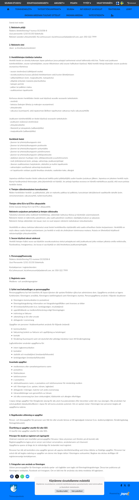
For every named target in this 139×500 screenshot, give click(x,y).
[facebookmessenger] (27, 476)
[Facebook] (120, 485)
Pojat (73, 3)
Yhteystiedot (96, 15)
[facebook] (12, 476)
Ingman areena (74, 15)
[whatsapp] (22, 476)
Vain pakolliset (77, 491)
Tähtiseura (114, 9)
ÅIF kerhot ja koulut (91, 9)
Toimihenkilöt (23, 9)
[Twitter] (124, 485)
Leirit (129, 9)
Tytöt (87, 3)
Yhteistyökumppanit (49, 9)
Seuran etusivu (13, 3)
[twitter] (17, 476)
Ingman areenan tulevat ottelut (42, 15)
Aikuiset (59, 3)
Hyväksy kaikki (62, 491)
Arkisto (131, 3)
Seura (70, 9)
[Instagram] (128, 485)
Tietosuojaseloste (16, 496)
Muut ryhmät (104, 3)
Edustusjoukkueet (37, 3)
